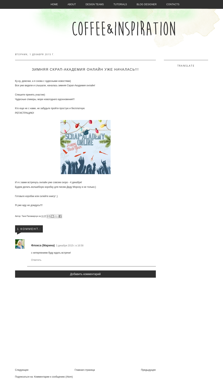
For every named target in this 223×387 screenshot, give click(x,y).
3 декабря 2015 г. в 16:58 (69, 245)
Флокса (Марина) (43, 245)
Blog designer (147, 4)
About (72, 4)
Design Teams (95, 4)
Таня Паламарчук (30, 216)
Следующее (22, 370)
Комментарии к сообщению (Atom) (53, 376)
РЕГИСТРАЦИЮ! (24, 113)
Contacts (172, 4)
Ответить (36, 260)
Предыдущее (148, 370)
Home (54, 4)
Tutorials (120, 4)
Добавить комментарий (85, 274)
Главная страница (85, 370)
